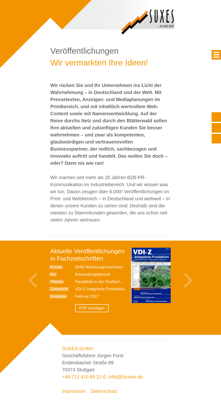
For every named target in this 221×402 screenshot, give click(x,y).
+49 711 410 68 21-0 (84, 376)
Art (52, 274)
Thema (56, 282)
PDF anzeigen (92, 308)
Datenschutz (104, 391)
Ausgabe (58, 296)
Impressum (73, 391)
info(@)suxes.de (125, 376)
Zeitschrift (59, 289)
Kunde (56, 267)
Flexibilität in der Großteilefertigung (106, 281)
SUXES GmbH (77, 348)
